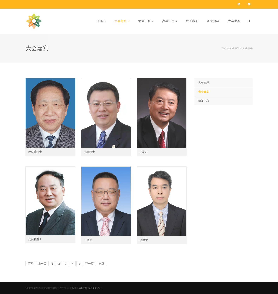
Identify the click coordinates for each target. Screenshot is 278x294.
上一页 (42, 263)
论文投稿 (213, 21)
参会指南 (168, 21)
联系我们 (192, 21)
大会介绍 (203, 82)
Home (101, 21)
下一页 (89, 263)
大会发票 (234, 21)
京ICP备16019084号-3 (90, 288)
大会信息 (120, 21)
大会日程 (144, 21)
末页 (101, 263)
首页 (224, 48)
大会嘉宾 (247, 48)
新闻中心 (203, 100)
